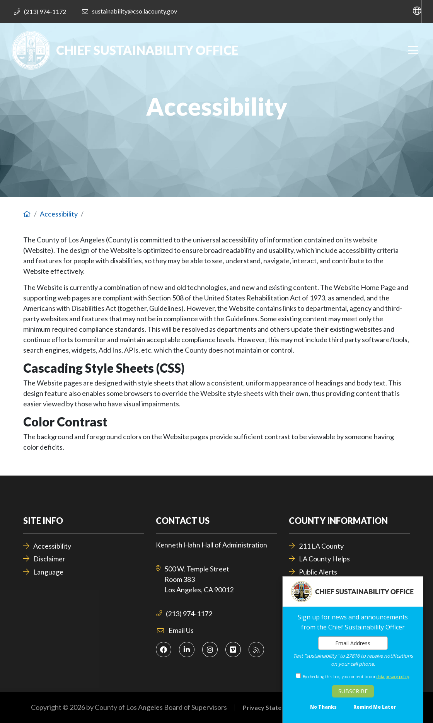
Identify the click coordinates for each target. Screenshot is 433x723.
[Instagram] (210, 649)
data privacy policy (393, 676)
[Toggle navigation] (412, 50)
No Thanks (323, 707)
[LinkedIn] (186, 649)
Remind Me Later (374, 707)
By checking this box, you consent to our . (356, 676)
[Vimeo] (233, 649)
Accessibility (59, 214)
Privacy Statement (270, 707)
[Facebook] (163, 649)
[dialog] (352, 649)
